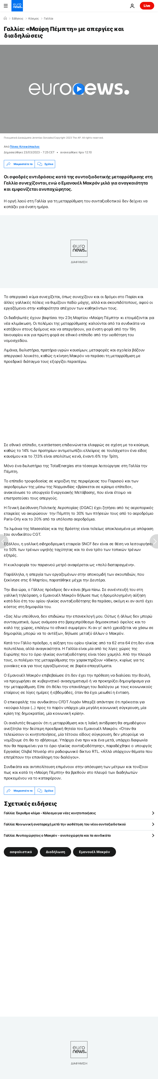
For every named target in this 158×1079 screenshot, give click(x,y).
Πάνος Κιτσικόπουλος (24, 146)
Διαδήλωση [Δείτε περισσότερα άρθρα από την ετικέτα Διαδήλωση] (55, 852)
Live (147, 6)
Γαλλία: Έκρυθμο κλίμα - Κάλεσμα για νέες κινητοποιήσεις (50, 813)
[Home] (5, 18)
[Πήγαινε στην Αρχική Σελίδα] (17, 5)
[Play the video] (79, 89)
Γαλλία (48, 18)
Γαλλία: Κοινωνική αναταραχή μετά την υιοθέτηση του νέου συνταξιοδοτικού (65, 824)
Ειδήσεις (17, 18)
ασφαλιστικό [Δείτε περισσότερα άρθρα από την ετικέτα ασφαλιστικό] (21, 852)
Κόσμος (33, 18)
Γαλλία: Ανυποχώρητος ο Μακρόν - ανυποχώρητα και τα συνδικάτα (57, 835)
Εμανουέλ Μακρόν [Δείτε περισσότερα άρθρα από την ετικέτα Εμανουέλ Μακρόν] (94, 852)
